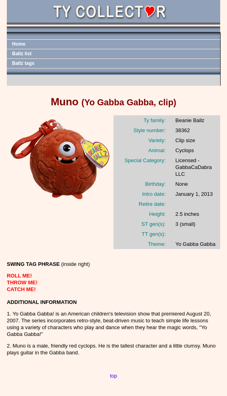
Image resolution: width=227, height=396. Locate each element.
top (113, 376)
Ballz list (22, 53)
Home (18, 44)
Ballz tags (23, 63)
